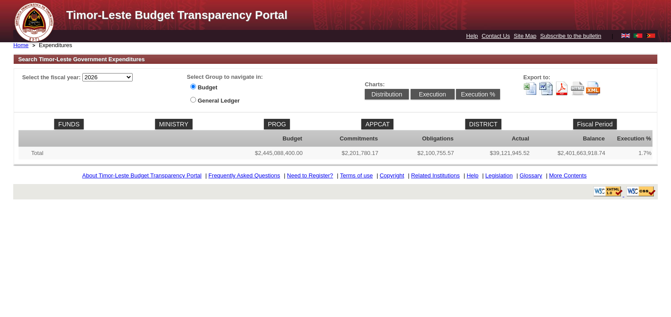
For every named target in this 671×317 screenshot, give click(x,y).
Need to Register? (310, 175)
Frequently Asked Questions (244, 175)
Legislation (499, 175)
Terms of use (356, 175)
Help (472, 36)
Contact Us (496, 36)
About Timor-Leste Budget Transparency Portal (142, 175)
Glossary (530, 175)
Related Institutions (435, 175)
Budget (208, 87)
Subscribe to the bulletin (570, 36)
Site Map (525, 36)
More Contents (567, 175)
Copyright (392, 175)
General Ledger (219, 100)
